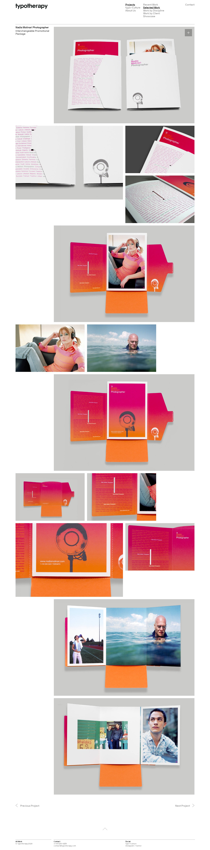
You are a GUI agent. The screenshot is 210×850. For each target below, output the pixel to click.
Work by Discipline (153, 10)
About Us (130, 10)
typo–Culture (132, 7)
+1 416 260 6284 (60, 844)
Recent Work (150, 4)
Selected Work (151, 7)
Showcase (149, 16)
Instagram (129, 846)
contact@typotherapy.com (65, 846)
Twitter (138, 846)
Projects (130, 4)
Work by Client (151, 13)
